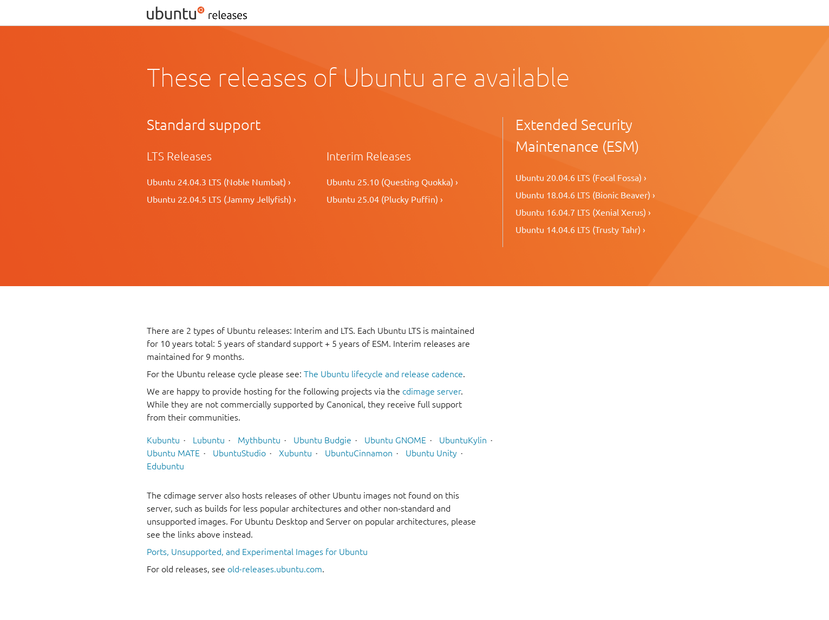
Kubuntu (163, 440)
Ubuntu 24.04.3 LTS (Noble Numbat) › (219, 182)
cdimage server (431, 391)
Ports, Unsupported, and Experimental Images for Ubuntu (257, 552)
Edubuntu (165, 466)
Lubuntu (209, 440)
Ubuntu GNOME (395, 440)
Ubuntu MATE (173, 453)
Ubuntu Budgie (322, 440)
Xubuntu (295, 453)
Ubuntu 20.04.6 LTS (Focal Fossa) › (581, 178)
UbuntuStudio (239, 453)
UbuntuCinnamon (359, 453)
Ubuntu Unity (431, 453)
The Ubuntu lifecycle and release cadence (383, 374)
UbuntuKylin (463, 440)
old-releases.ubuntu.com (274, 569)
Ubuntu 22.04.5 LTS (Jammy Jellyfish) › (221, 199)
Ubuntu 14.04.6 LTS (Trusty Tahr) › (580, 230)
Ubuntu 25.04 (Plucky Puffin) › (385, 199)
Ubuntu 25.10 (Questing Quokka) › (392, 182)
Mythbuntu (259, 440)
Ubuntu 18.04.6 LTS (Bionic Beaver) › (585, 195)
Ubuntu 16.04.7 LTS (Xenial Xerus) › (583, 212)
